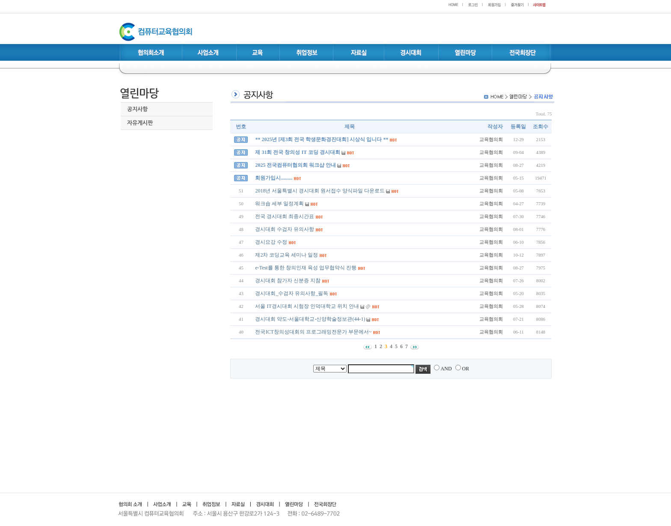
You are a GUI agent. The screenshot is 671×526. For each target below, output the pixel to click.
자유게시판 (140, 123)
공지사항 (137, 109)
